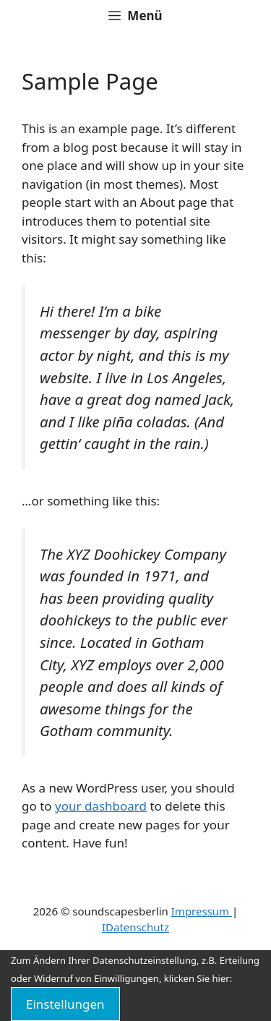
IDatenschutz (135, 927)
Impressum (201, 911)
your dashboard (101, 806)
